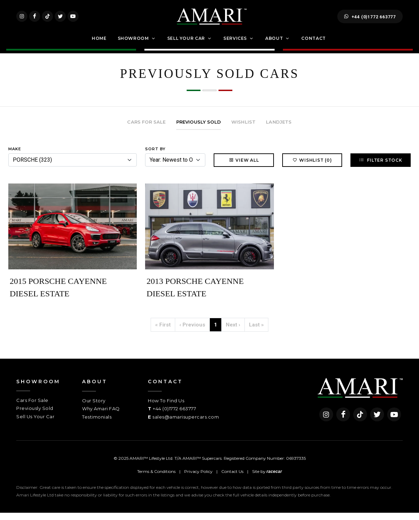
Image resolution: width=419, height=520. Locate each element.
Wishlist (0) (312, 167)
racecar (274, 478)
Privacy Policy (198, 478)
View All (244, 167)
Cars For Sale (32, 407)
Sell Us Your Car (35, 424)
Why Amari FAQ (101, 416)
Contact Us (232, 478)
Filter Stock (380, 167)
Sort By (155, 156)
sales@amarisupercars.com (185, 424)
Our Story (94, 408)
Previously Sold (34, 416)
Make (14, 156)
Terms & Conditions (156, 478)
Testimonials (97, 424)
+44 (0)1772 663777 (370, 20)
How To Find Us (166, 408)
